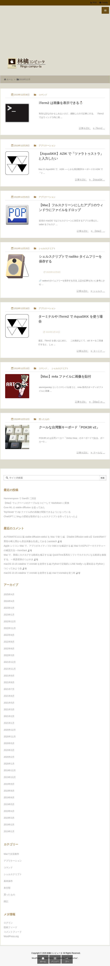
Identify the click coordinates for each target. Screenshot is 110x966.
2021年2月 (9, 716)
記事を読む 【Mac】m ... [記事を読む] (90, 402)
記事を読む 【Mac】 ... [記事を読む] (91, 231)
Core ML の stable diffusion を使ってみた (24, 507)
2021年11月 (10, 669)
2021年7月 (9, 689)
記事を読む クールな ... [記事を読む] (91, 452)
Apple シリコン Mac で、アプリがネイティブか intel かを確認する (37, 546)
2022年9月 (9, 635)
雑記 (6, 901)
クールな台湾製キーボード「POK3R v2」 (69, 427)
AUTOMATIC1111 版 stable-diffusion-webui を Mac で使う (33, 536)
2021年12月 (10, 662)
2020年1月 (9, 763)
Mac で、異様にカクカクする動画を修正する (26, 555)
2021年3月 (9, 709)
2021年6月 (9, 696)
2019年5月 (9, 804)
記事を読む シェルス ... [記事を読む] (91, 291)
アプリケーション (47, 145)
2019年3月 (9, 818)
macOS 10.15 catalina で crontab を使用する (26, 564)
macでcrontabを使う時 (63, 573)
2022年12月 (10, 621)
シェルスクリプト (47, 248)
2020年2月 (9, 757)
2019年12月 (10, 770)
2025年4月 (9, 594)
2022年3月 (9, 655)
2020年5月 (9, 743)
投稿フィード (10, 927)
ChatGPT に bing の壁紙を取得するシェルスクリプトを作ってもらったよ (41, 516)
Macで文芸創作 (11, 854)
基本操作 (8, 881)
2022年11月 (10, 628)
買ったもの (44, 419)
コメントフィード (13, 932)
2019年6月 (9, 797)
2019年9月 (9, 784)
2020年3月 (9, 750)
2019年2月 (9, 824)
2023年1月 (9, 614)
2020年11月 (10, 736)
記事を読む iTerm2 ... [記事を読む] (92, 128)
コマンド (43, 95)
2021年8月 (9, 682)
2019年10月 (10, 777)
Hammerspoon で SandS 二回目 (20, 498)
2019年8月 (9, 790)
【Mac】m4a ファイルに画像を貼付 (65, 376)
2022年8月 (9, 641)
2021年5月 (9, 702)
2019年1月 (9, 831)
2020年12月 (10, 729)
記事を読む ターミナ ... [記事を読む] (91, 351)
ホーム (10, 79)
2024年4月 (9, 601)
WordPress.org (11, 936)
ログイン (8, 922)
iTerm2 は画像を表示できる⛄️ (61, 103)
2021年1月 (9, 723)
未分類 (7, 888)
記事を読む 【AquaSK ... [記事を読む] (90, 179)
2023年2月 (9, 608)
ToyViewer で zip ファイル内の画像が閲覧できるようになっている (37, 512)
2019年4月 (9, 811)
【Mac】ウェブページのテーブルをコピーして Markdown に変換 (36, 503)
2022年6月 (9, 648)
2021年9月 (9, 675)
